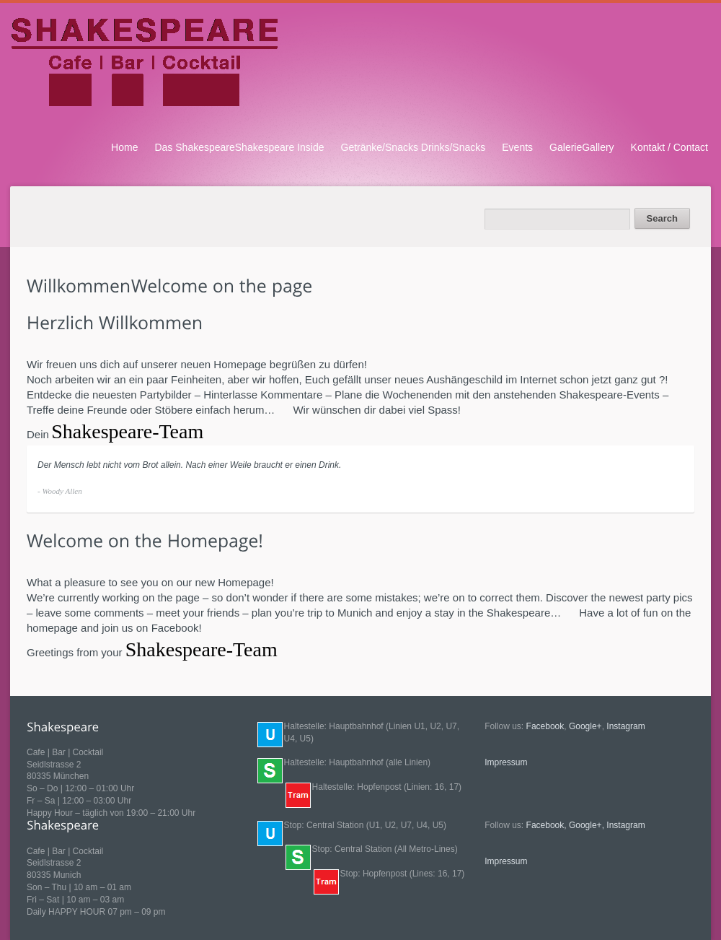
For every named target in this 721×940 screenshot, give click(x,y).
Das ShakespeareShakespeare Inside (239, 147)
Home (124, 147)
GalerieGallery (581, 147)
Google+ (585, 726)
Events (517, 147)
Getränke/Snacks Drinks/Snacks (413, 147)
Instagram (625, 726)
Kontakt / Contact (669, 147)
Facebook (545, 726)
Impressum (506, 762)
